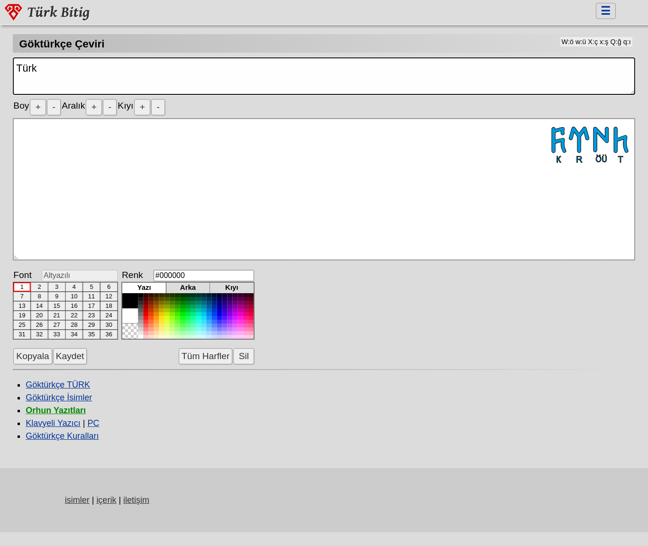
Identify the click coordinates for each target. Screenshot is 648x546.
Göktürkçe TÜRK (58, 384)
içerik (106, 500)
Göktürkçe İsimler (59, 397)
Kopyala (32, 356)
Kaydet (70, 356)
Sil (243, 356)
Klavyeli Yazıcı (53, 423)
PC (93, 423)
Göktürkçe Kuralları (62, 436)
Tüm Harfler (205, 356)
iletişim (136, 500)
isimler (77, 500)
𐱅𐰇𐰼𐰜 (324, 189)
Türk (324, 76)
